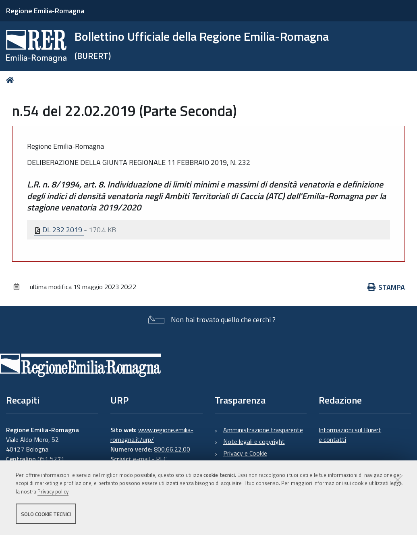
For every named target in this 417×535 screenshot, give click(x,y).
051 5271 (50, 459)
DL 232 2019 (59, 229)
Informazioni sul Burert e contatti (350, 434)
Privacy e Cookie (245, 453)
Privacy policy (52, 492)
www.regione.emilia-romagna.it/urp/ (151, 434)
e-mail (141, 459)
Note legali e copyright (254, 441)
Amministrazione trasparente (263, 430)
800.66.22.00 (172, 449)
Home (11, 80)
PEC (161, 459)
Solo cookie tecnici (46, 514)
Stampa (386, 287)
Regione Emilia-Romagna (45, 10)
